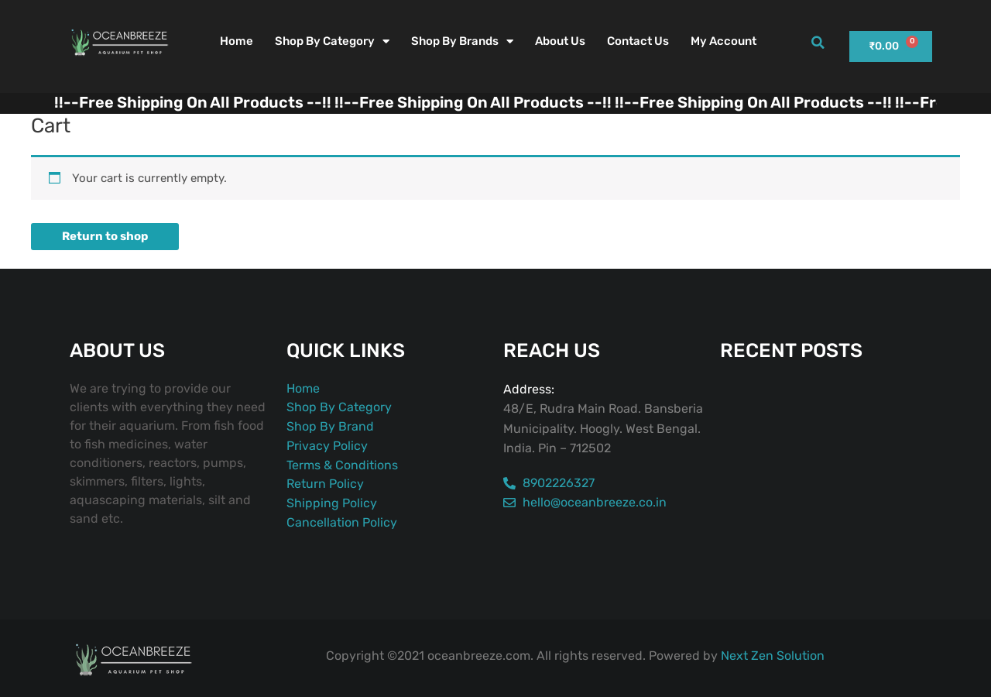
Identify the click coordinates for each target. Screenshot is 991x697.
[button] (817, 42)
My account (723, 41)
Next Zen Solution (773, 655)
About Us (560, 41)
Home (236, 41)
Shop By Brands (462, 41)
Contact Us (638, 41)
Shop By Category (332, 41)
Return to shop (105, 236)
